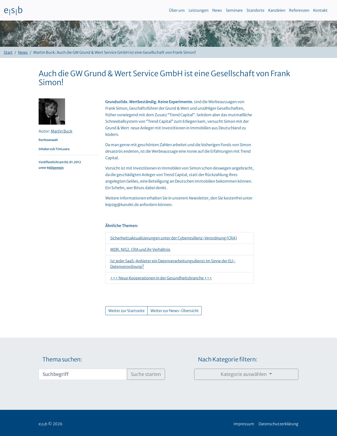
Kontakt (320, 10)
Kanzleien (276, 10)
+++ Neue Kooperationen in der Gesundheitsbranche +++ (161, 278)
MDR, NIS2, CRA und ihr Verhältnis (140, 249)
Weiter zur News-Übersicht (174, 310)
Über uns (177, 10)
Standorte (255, 10)
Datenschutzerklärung (278, 424)
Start (8, 52)
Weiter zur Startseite (126, 310)
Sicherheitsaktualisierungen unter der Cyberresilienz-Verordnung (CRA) (173, 238)
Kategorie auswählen (244, 374)
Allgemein (56, 167)
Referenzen (299, 10)
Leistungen (199, 10)
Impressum (244, 424)
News (217, 10)
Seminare (234, 10)
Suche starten (146, 374)
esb (13, 10)
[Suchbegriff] (83, 374)
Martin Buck (61, 131)
